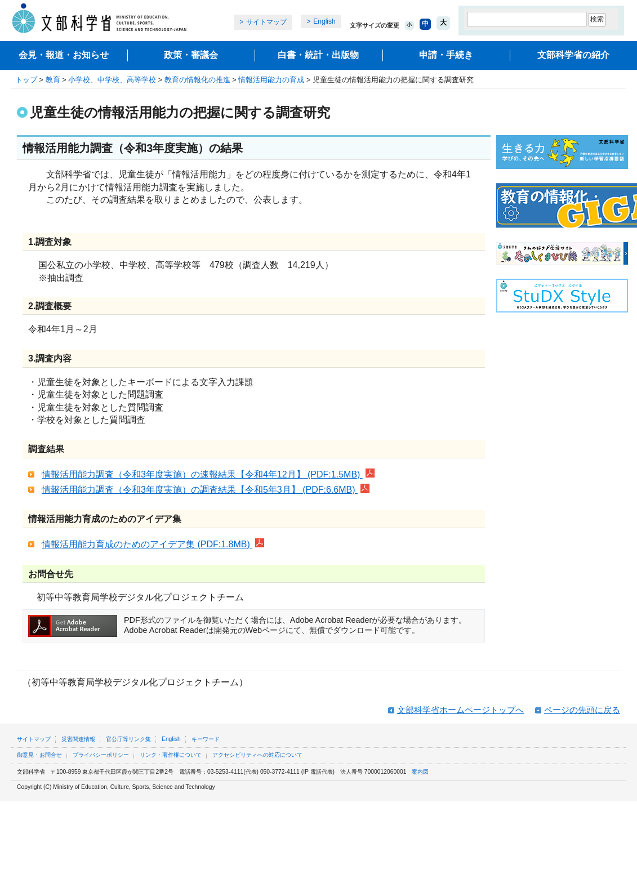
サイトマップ (266, 22)
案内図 (420, 772)
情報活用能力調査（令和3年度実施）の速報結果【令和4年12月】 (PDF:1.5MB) (208, 474)
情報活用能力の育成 (271, 79)
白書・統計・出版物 (318, 55)
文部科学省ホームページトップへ (460, 710)
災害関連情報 (78, 739)
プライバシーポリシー (101, 755)
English (324, 21)
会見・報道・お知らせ (64, 55)
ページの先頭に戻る (582, 710)
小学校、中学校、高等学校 (112, 79)
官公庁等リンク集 (128, 739)
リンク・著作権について (171, 755)
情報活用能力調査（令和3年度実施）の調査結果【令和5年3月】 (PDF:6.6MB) (205, 489)
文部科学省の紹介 (573, 55)
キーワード (205, 739)
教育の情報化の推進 (197, 79)
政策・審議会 (191, 55)
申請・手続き (446, 55)
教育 (53, 79)
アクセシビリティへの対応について (257, 755)
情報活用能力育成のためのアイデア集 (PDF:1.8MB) (153, 544)
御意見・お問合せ (39, 755)
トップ (26, 79)
